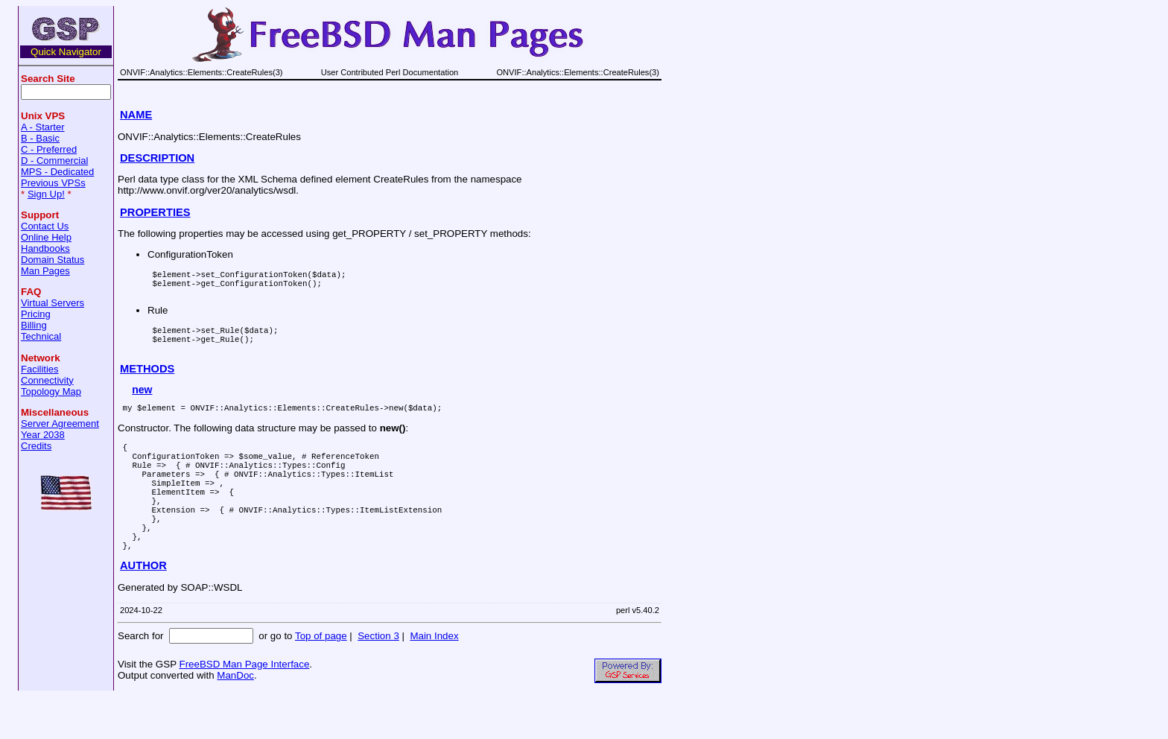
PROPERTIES (155, 212)
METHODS (147, 382)
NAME (136, 115)
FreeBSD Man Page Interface (244, 706)
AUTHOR (143, 608)
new (142, 403)
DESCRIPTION (157, 158)
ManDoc (235, 717)
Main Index (434, 678)
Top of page (321, 678)
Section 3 (378, 678)
